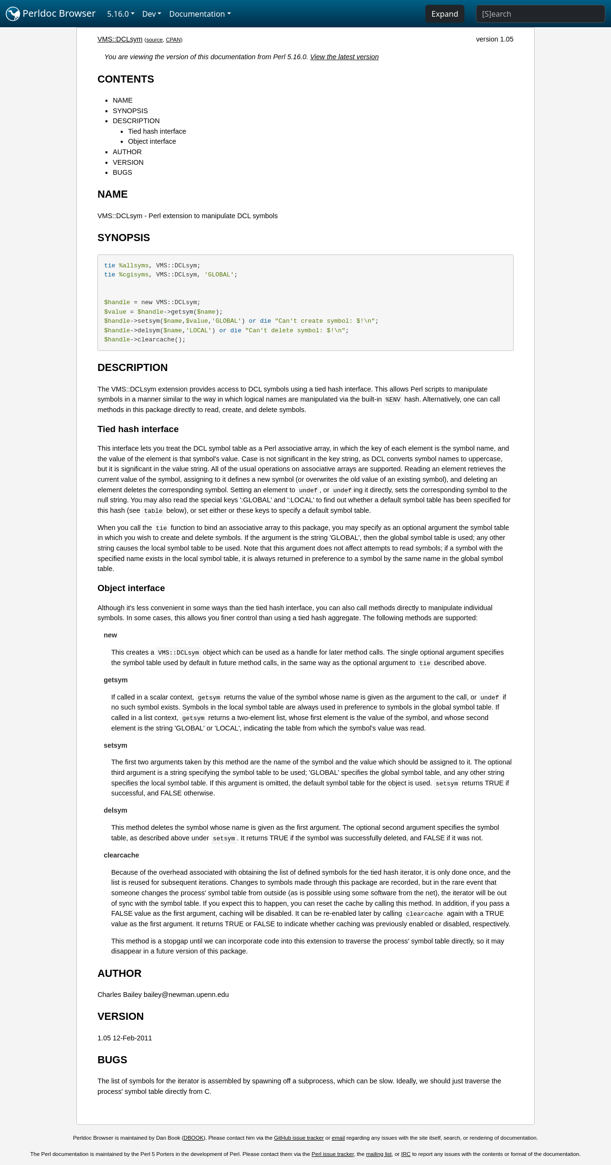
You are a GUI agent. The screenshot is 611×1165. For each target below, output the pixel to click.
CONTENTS (125, 79)
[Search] (540, 14)
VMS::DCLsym (119, 39)
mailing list (379, 1154)
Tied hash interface (157, 131)
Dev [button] (149, 14)
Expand (445, 14)
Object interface (152, 141)
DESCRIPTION (136, 121)
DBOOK (194, 1138)
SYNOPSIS (130, 111)
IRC (406, 1154)
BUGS (122, 172)
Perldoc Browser (51, 14)
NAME (123, 100)
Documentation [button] (197, 14)
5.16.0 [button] (118, 14)
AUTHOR (127, 152)
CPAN (173, 39)
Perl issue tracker (333, 1154)
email (338, 1138)
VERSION (128, 162)
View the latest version (344, 57)
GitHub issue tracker (299, 1138)
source (154, 39)
